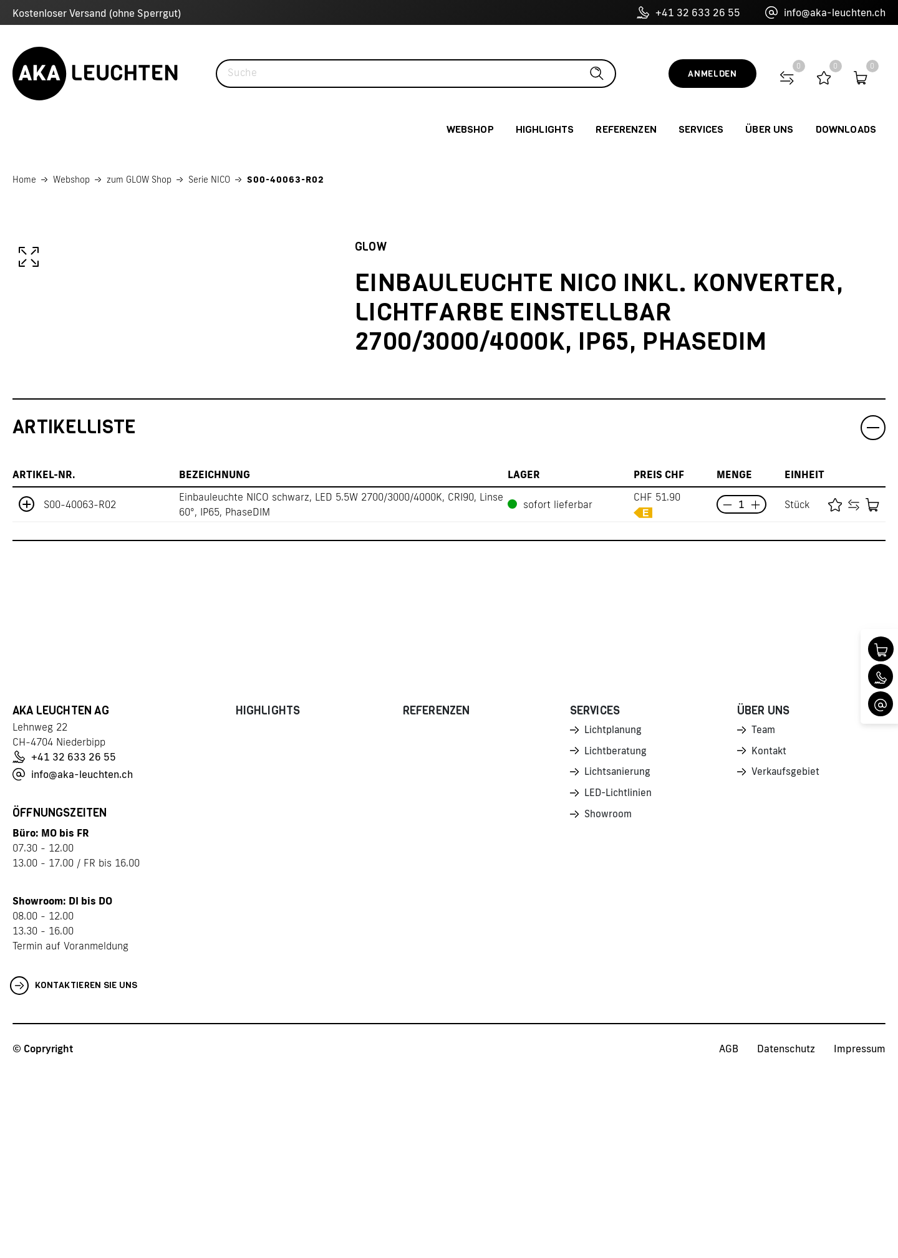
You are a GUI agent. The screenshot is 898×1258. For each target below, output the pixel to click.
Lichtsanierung (618, 959)
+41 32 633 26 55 (688, 12)
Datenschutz (786, 1233)
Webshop (71, 179)
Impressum (860, 1233)
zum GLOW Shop (139, 179)
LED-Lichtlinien (619, 981)
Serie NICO (209, 179)
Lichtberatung (616, 937)
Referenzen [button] (626, 129)
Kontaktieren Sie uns (74, 1170)
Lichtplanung (614, 916)
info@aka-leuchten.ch (825, 12)
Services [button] (700, 129)
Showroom (608, 1003)
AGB (728, 1233)
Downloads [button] (846, 129)
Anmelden (712, 74)
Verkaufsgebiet (786, 959)
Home (24, 179)
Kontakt (769, 937)
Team (763, 916)
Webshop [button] (470, 129)
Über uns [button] (769, 129)
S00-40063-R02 (285, 179)
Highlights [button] (545, 129)
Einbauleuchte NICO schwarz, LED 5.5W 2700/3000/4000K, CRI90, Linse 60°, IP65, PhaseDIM (341, 689)
